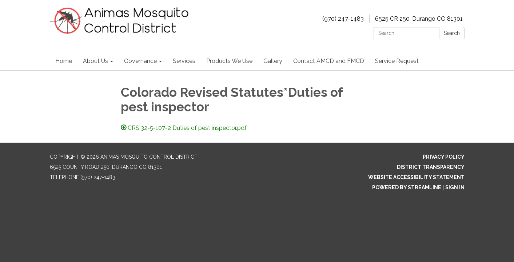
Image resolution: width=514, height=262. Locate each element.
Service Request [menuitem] (397, 60)
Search (452, 33)
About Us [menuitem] (95, 60)
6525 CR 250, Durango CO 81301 (419, 18)
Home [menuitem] (63, 60)
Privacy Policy (444, 157)
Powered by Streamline (406, 187)
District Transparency (431, 167)
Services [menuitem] (184, 60)
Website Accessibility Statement (416, 177)
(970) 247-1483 (343, 18)
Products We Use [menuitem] (229, 60)
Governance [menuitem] (140, 60)
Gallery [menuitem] (272, 60)
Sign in (455, 187)
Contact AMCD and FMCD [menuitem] (328, 60)
